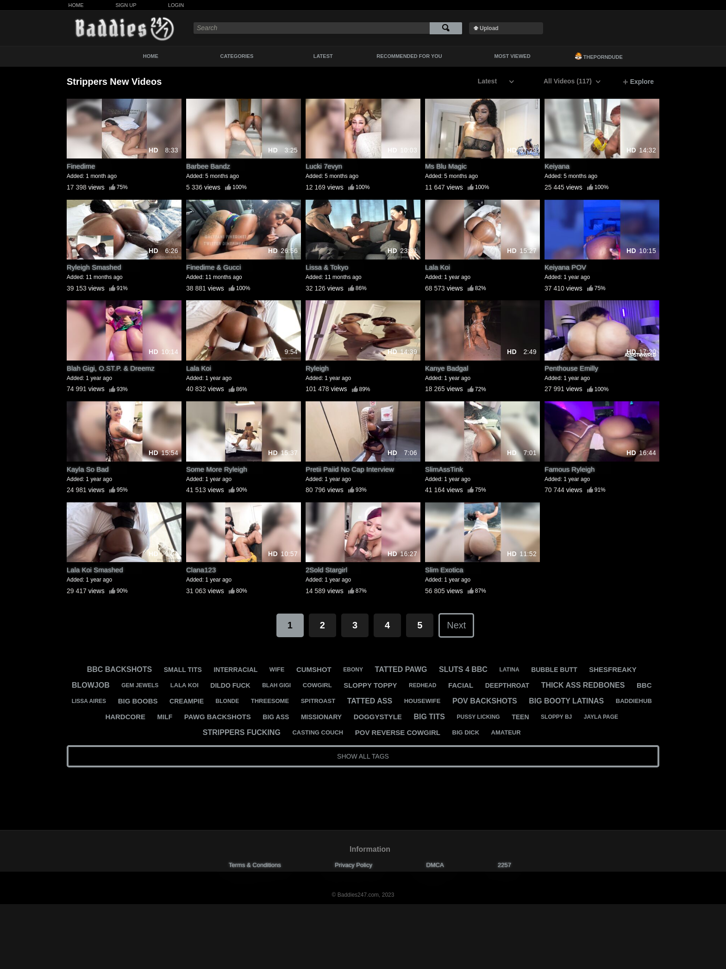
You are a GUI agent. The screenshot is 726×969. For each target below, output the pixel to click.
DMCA (435, 864)
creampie (186, 701)
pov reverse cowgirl (397, 732)
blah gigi (276, 685)
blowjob (91, 685)
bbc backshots (119, 669)
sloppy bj (556, 717)
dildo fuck (230, 685)
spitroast (318, 700)
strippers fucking (242, 732)
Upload (489, 28)
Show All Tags (363, 756)
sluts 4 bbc (463, 669)
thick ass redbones (583, 685)
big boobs (138, 701)
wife (277, 669)
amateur (506, 732)
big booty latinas (566, 701)
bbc (644, 685)
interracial (235, 669)
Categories (237, 56)
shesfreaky (613, 669)
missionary (321, 717)
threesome (270, 700)
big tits (429, 717)
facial (460, 685)
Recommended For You (409, 56)
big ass (276, 717)
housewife (422, 700)
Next (456, 625)
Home (76, 5)
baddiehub (634, 700)
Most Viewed (512, 56)
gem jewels (139, 685)
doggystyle (378, 717)
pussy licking (478, 717)
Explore (638, 82)
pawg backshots (217, 717)
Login (176, 5)
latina (509, 669)
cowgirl (317, 685)
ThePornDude (599, 56)
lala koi (184, 685)
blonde (227, 701)
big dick (466, 732)
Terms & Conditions (255, 864)
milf (165, 717)
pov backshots (484, 701)
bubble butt (554, 669)
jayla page (601, 717)
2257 (504, 864)
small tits (183, 669)
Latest (323, 56)
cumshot (314, 669)
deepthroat (507, 685)
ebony (353, 669)
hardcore (125, 717)
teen (520, 717)
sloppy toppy (370, 685)
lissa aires (89, 701)
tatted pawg (401, 669)
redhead (422, 685)
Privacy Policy (353, 864)
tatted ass (369, 701)
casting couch (317, 732)
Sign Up (125, 5)
